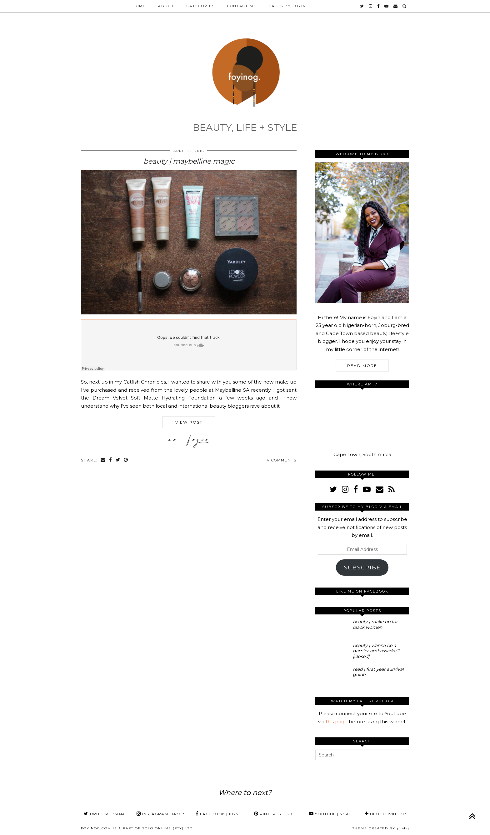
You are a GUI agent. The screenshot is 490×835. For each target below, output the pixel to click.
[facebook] (378, 6)
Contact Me (241, 6)
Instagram (161, 814)
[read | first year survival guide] (332, 676)
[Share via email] (103, 460)
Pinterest (273, 814)
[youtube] (386, 6)
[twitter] (362, 6)
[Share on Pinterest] (126, 460)
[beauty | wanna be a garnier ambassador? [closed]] (332, 652)
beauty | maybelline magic (188, 161)
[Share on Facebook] (111, 460)
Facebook (217, 814)
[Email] (395, 6)
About (166, 6)
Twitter (104, 814)
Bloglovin (386, 814)
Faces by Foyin (287, 6)
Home (139, 6)
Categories (201, 6)
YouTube (329, 814)
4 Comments (282, 460)
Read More (362, 365)
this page (337, 722)
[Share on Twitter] (118, 460)
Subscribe (362, 567)
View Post (188, 422)
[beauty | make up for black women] (332, 628)
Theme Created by (380, 828)
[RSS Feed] (391, 489)
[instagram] (371, 6)
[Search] (404, 6)
